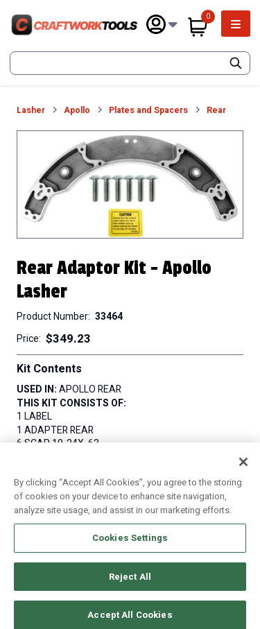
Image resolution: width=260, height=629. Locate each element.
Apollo (77, 111)
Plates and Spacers (148, 111)
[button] (130, 184)
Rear (216, 111)
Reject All (130, 582)
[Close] (243, 469)
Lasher (31, 111)
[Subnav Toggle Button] (172, 24)
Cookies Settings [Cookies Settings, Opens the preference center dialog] (130, 544)
